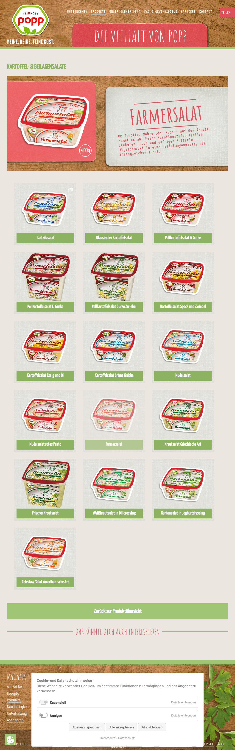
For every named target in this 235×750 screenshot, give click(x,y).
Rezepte (13, 693)
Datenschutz (126, 738)
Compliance (205, 744)
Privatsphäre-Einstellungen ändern (10, 739)
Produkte (14, 699)
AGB (221, 744)
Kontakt (205, 11)
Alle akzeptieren (121, 727)
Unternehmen (77, 11)
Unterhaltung (17, 713)
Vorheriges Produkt (5, 123)
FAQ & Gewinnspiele (160, 11)
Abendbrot (15, 719)
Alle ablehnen (152, 727)
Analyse (56, 715)
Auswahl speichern (87, 727)
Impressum (107, 738)
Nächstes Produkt (229, 123)
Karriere (188, 11)
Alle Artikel (14, 686)
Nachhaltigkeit (17, 706)
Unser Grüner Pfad (124, 11)
